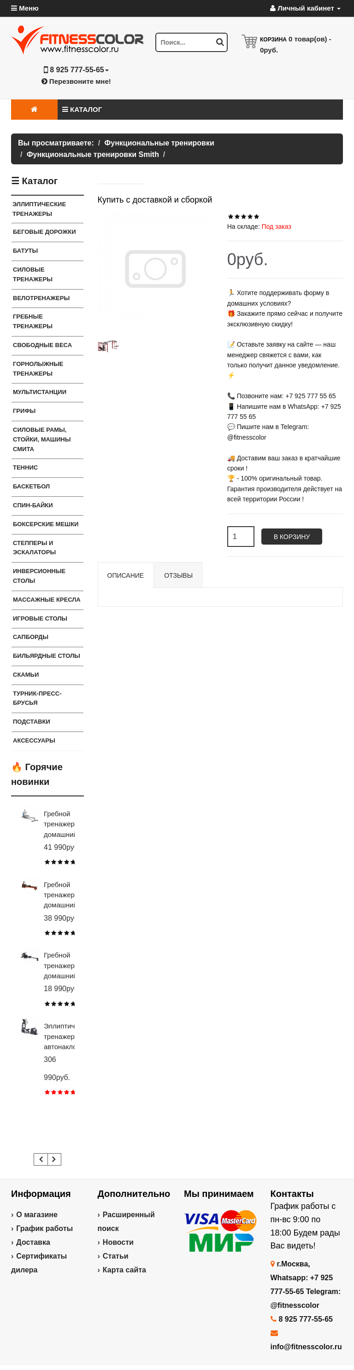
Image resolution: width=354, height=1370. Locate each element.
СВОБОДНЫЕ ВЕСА (42, 345)
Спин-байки (33, 505)
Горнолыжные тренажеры (38, 368)
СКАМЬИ (26, 674)
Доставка (33, 1242)
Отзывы (178, 575)
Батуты (25, 250)
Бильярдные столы (46, 655)
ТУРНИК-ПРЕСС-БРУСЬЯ (37, 698)
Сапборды (30, 636)
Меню (25, 8)
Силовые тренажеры (33, 274)
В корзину (292, 536)
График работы (44, 1228)
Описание (125, 575)
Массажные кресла (47, 599)
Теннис (25, 467)
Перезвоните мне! (76, 81)
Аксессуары (34, 740)
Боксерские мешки (45, 524)
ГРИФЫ (24, 410)
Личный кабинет (305, 8)
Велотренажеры (41, 298)
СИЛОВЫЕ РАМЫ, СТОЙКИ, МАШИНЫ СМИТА (42, 439)
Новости (118, 1242)
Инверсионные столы (39, 576)
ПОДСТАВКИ (31, 721)
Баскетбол (31, 486)
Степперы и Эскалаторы (34, 548)
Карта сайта (124, 1270)
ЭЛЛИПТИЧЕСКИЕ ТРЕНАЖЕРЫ (39, 209)
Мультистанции (39, 392)
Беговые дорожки (44, 231)
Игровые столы (40, 618)
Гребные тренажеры (33, 321)
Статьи (116, 1256)
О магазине (37, 1215)
